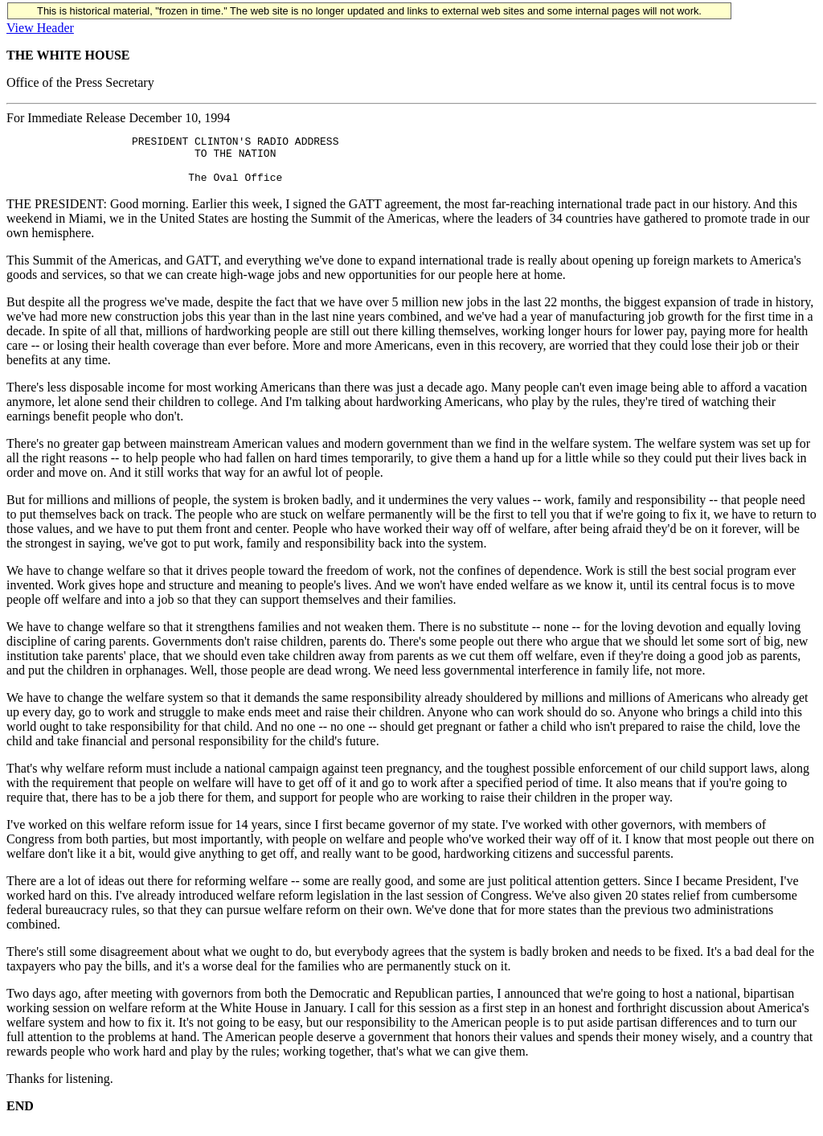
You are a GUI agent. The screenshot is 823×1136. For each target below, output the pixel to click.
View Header (40, 28)
